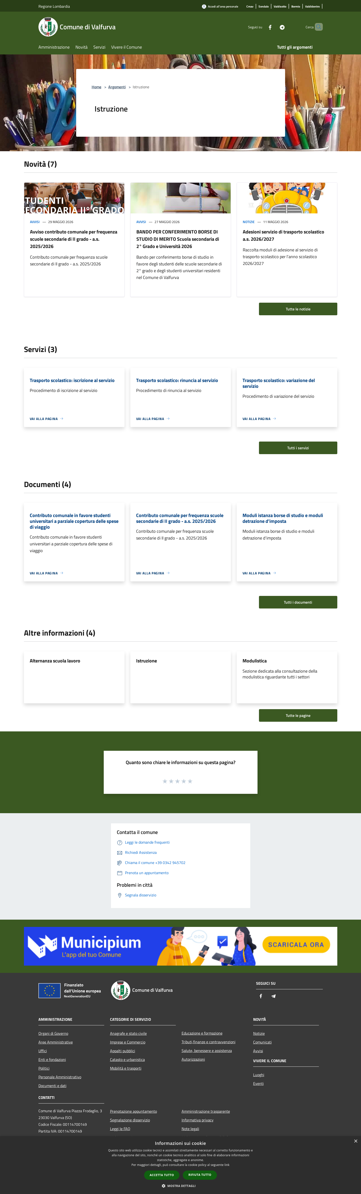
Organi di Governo (53, 1033)
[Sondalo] (263, 6)
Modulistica (255, 660)
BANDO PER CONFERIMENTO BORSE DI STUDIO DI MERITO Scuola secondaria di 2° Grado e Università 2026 (177, 239)
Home (96, 87)
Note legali (190, 1129)
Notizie (249, 221)
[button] (180, 1185)
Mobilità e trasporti (125, 1068)
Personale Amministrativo (59, 1077)
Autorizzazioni (193, 1059)
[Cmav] (249, 6)
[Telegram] (274, 26)
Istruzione (146, 660)
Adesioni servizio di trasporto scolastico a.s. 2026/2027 (283, 235)
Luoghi (258, 1075)
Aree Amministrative (55, 1042)
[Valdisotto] (280, 6)
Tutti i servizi (298, 448)
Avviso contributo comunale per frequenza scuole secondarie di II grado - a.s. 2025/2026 (73, 239)
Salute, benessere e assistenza (207, 1050)
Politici (44, 1068)
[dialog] (180, 1165)
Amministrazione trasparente (206, 1111)
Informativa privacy (198, 1120)
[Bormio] (295, 6)
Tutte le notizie (298, 309)
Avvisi (35, 221)
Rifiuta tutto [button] (199, 1175)
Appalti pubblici (122, 1051)
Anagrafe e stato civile (128, 1033)
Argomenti (117, 87)
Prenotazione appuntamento (133, 1111)
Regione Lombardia (54, 6)
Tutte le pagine (298, 715)
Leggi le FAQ (120, 1129)
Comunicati (262, 1042)
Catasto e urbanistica (127, 1059)
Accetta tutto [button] (162, 1175)
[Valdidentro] (312, 6)
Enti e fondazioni (52, 1059)
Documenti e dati (52, 1086)
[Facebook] (262, 26)
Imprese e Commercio (127, 1042)
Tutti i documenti (298, 602)
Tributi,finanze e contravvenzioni (209, 1042)
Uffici (42, 1051)
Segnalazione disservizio (130, 1120)
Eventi (258, 1083)
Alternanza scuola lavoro (55, 660)
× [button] (355, 1141)
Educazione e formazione (202, 1033)
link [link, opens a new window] (226, 1165)
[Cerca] (317, 27)
